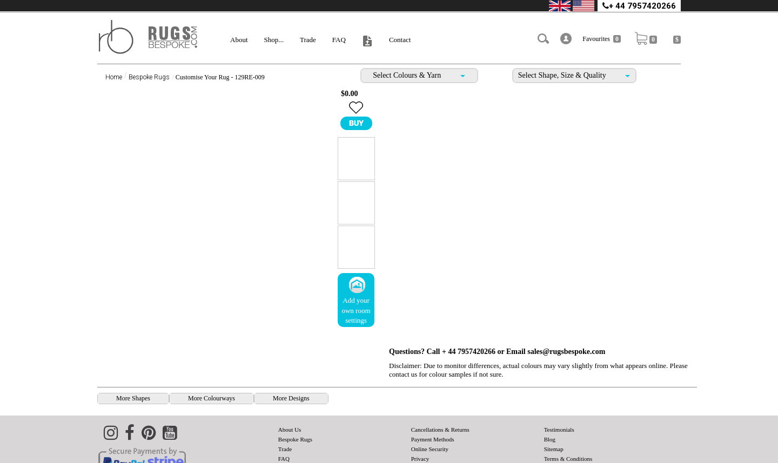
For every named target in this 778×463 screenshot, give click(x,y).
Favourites (605, 39)
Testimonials (559, 398)
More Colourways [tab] (211, 367)
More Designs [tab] (291, 367)
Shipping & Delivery (436, 437)
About (239, 40)
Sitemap (554, 417)
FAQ (339, 40)
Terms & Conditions (568, 427)
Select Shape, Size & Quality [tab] (574, 75)
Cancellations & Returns (440, 398)
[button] (569, 38)
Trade (308, 40)
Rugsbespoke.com (646, 456)
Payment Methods (432, 408)
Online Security (429, 417)
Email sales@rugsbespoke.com (555, 94)
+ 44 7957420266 (639, 6)
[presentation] (133, 367)
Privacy (420, 427)
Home (113, 77)
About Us (289, 398)
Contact (400, 40)
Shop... (274, 40)
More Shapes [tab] (133, 367)
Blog (549, 408)
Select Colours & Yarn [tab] (419, 75)
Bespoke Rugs (149, 77)
